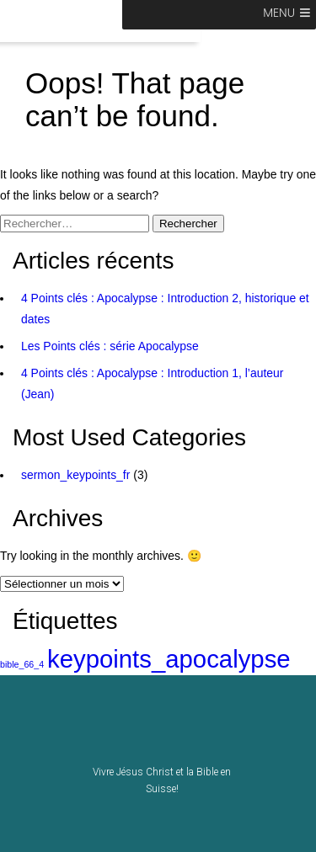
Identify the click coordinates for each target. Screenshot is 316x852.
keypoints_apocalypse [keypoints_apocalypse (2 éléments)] (169, 659)
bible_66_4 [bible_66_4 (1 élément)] (22, 664)
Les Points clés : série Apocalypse (110, 346)
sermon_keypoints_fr (75, 475)
